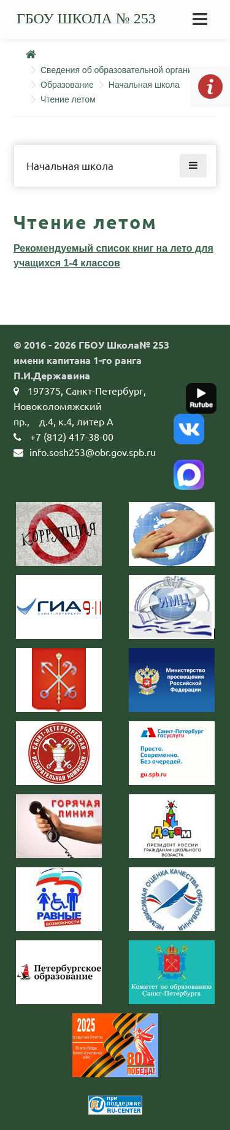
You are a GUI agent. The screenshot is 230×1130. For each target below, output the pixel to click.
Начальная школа (144, 85)
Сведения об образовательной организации (127, 70)
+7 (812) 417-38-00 (71, 436)
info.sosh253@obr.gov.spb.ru (92, 452)
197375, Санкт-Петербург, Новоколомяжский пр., (79, 405)
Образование (67, 85)
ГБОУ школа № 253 (86, 18)
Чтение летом (68, 99)
